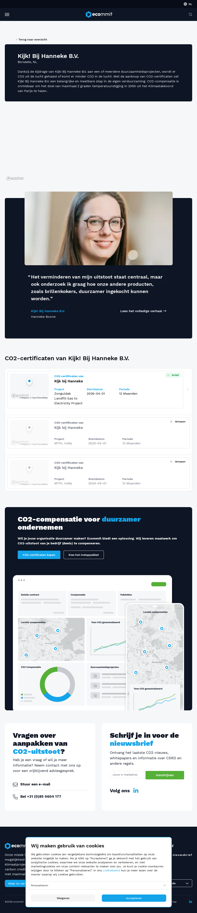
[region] (98, 143)
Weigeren (63, 898)
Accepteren (134, 898)
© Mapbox (24, 444)
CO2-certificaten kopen (39, 554)
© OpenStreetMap (39, 444)
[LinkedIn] (136, 790)
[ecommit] (99, 14)
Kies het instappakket (84, 554)
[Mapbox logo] (15, 178)
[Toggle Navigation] (7, 14)
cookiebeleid (111, 870)
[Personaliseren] (98, 885)
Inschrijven (165, 775)
